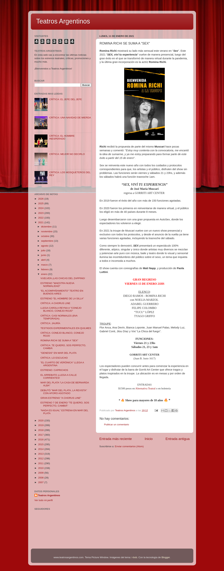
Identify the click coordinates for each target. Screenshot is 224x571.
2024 (41, 208)
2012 (41, 458)
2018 (41, 430)
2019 (41, 425)
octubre (45, 236)
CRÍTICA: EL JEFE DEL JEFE (65, 99)
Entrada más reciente (115, 439)
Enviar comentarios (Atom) (129, 446)
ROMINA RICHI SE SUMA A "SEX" (59, 340)
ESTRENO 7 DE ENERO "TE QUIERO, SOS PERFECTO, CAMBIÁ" (64, 404)
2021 (41, 222)
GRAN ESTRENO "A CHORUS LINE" (60, 398)
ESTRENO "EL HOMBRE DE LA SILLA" (62, 298)
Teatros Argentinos (63, 21)
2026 (41, 198)
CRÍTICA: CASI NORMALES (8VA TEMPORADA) (58, 317)
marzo (45, 264)
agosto (45, 245)
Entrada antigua (178, 439)
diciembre (46, 226)
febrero (45, 269)
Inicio (149, 439)
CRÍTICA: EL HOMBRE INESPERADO (62, 137)
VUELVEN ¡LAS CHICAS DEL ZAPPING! (62, 278)
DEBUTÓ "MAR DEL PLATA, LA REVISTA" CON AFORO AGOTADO (63, 392)
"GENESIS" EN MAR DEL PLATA (58, 353)
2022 (41, 217)
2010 (41, 468)
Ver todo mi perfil (43, 500)
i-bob (134, 557)
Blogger (166, 557)
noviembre (47, 231)
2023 (41, 213)
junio (44, 255)
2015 (41, 444)
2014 (41, 449)
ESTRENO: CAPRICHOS (54, 370)
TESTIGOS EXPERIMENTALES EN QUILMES (65, 328)
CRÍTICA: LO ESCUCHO (54, 357)
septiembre (47, 240)
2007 (41, 482)
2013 (41, 453)
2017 (41, 434)
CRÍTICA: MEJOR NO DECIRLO (67, 154)
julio (43, 250)
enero (44, 274)
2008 (41, 477)
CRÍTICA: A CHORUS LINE (55, 303)
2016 (41, 439)
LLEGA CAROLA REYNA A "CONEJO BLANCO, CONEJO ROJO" (60, 309)
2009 (41, 472)
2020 (41, 420)
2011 (41, 463)
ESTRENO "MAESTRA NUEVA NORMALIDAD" (57, 284)
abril (43, 259)
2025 (41, 203)
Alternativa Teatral (145, 388)
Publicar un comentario (116, 424)
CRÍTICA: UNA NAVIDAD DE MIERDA (70, 117)
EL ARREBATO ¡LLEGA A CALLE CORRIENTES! (58, 376)
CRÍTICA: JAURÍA (50, 323)
